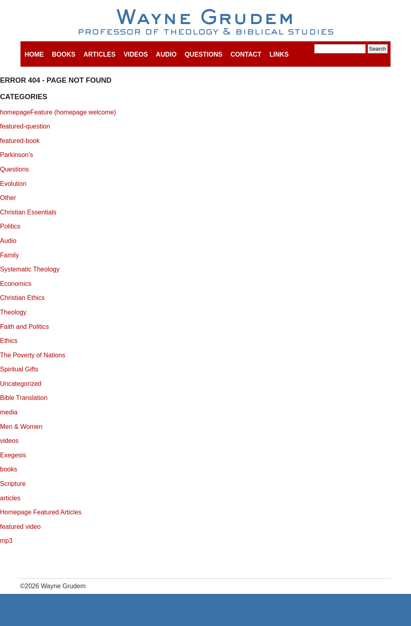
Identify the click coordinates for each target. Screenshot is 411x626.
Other (8, 197)
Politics (10, 226)
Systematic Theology (29, 269)
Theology (13, 312)
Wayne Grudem (205, 22)
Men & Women (21, 426)
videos (9, 440)
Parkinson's (16, 154)
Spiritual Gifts (19, 369)
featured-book (20, 140)
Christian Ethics (22, 297)
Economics (15, 283)
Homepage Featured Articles (40, 512)
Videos (136, 54)
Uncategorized (20, 383)
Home (34, 54)
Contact (245, 54)
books (8, 469)
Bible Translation (23, 397)
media (9, 412)
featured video (20, 526)
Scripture (13, 483)
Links (279, 54)
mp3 (6, 540)
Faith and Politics (24, 326)
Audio (166, 54)
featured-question (25, 126)
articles (10, 498)
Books (63, 54)
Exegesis (13, 455)
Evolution (13, 183)
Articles (99, 54)
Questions (203, 54)
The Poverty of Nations (32, 355)
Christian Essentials (28, 212)
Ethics (9, 340)
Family (9, 255)
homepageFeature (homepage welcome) (58, 112)
